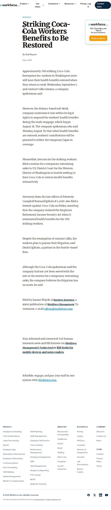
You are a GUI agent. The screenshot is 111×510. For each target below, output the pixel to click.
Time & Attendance (11, 436)
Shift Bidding (8, 472)
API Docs (81, 440)
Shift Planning (36, 431)
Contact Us (101, 436)
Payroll (6, 445)
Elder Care (62, 457)
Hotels (60, 443)
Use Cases (39, 5)
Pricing (83, 3)
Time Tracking (36, 445)
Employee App (9, 449)
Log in (89, 5)
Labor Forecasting (11, 440)
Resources (70, 3)
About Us (100, 431)
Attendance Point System (14, 454)
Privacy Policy (40, 499)
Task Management (38, 466)
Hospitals (61, 461)
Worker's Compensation (13, 481)
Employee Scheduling (12, 431)
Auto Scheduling (10, 467)
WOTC (33, 479)
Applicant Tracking (38, 484)
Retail (59, 448)
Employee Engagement (40, 457)
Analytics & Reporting (39, 470)
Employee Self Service (40, 440)
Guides (80, 436)
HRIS (32, 461)
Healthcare (62, 439)
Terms (99, 466)
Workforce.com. (47, 380)
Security (80, 457)
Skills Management (38, 436)
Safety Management (12, 476)
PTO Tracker (35, 475)
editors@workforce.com (58, 308)
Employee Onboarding (13, 458)
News (98, 440)
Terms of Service (52, 499)
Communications (10, 463)
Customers (54, 3)
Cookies (100, 454)
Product (24, 3)
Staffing (60, 452)
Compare (81, 445)
